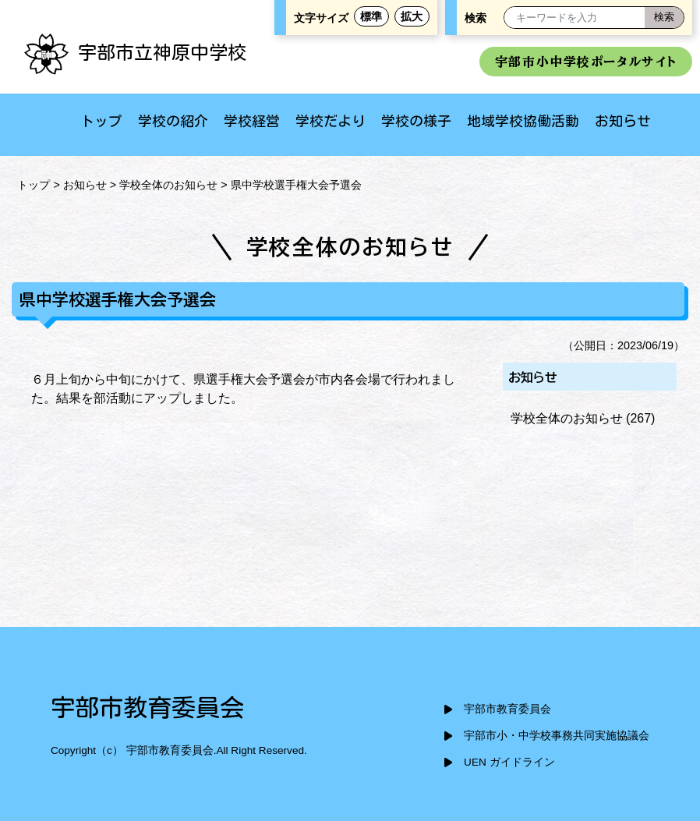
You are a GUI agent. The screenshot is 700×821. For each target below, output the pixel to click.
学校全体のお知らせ (168, 185)
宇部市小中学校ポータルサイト (586, 61)
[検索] (664, 17)
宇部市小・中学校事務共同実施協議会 (556, 735)
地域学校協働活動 (523, 121)
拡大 (411, 16)
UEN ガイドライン (509, 762)
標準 (371, 16)
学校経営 (252, 121)
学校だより (330, 121)
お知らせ (623, 121)
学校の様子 (416, 121)
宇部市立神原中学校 (134, 52)
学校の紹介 (173, 121)
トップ (101, 121)
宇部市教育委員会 (507, 709)
